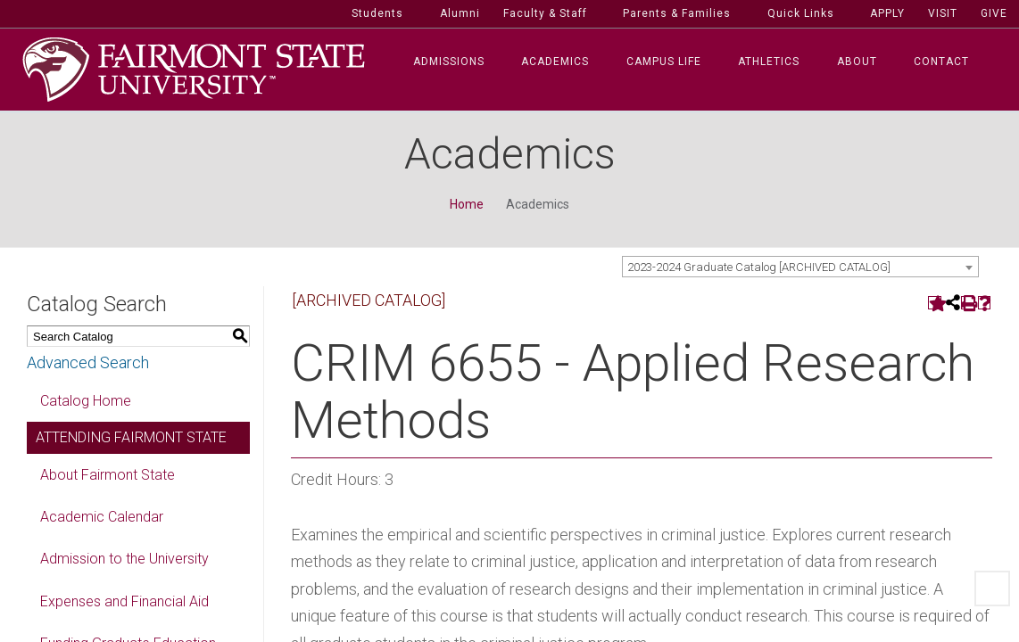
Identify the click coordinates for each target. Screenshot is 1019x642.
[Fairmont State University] (193, 71)
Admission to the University (124, 562)
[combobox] (800, 270)
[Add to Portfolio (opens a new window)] (934, 306)
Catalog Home (85, 404)
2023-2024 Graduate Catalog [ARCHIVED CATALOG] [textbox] (759, 270)
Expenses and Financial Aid (124, 605)
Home (467, 208)
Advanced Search (88, 366)
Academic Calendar (101, 520)
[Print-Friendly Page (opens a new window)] (967, 306)
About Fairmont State (107, 478)
